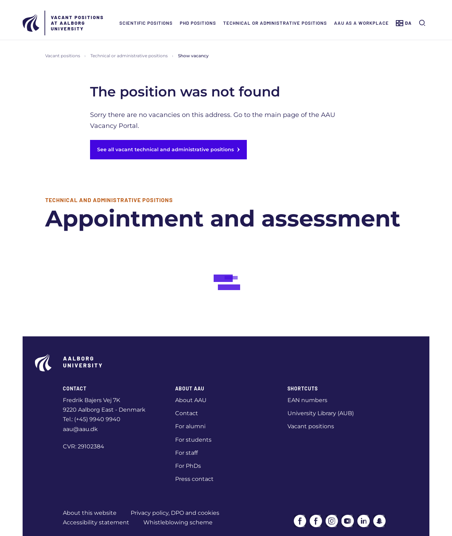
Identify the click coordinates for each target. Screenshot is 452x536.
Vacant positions (62, 55)
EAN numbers (307, 400)
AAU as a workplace (361, 23)
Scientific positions (146, 23)
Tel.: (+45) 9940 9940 (91, 419)
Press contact (194, 479)
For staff (186, 452)
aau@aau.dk (80, 429)
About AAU (191, 400)
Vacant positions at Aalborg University (77, 22)
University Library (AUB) (320, 413)
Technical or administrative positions (275, 23)
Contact (186, 413)
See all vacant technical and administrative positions (168, 149)
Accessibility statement (96, 522)
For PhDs (188, 466)
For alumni (190, 426)
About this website (90, 513)
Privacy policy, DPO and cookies (175, 513)
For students (193, 439)
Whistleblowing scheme (178, 522)
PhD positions (198, 23)
